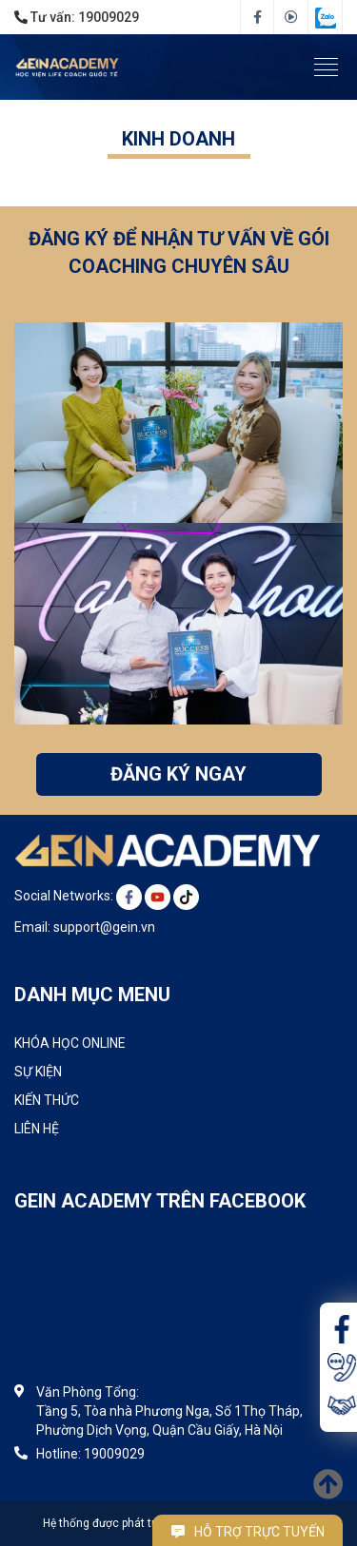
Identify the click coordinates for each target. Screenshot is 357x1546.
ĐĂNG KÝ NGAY (178, 774)
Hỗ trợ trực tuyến (248, 1531)
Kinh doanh (178, 138)
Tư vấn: (76, 17)
